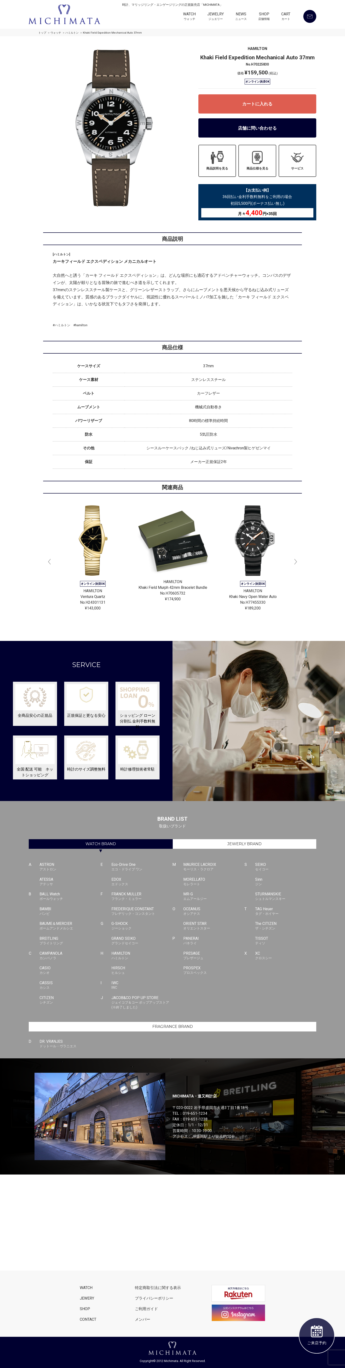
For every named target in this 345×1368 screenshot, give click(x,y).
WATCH (189, 17)
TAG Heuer (285, 911)
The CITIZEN (285, 926)
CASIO (70, 970)
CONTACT (88, 1319)
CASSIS (70, 985)
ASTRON (70, 867)
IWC (141, 985)
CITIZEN (70, 1000)
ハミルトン (72, 32)
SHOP (264, 17)
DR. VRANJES (70, 1044)
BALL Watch (70, 896)
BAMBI (70, 911)
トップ (42, 32)
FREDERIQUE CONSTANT (141, 911)
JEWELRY (215, 17)
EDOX (141, 882)
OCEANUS (213, 911)
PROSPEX (213, 970)
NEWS (241, 17)
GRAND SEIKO (141, 941)
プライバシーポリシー (154, 1298)
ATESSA (70, 882)
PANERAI (213, 941)
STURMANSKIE (285, 896)
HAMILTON (141, 956)
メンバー (142, 1319)
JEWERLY (244, 844)
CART (285, 17)
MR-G (213, 896)
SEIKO (285, 867)
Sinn (285, 882)
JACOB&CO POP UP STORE (141, 1002)
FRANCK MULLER (141, 896)
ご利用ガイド (146, 1309)
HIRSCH (141, 970)
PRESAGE (213, 956)
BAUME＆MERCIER (70, 926)
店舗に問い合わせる (257, 128)
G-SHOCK (141, 926)
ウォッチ (56, 32)
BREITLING (70, 941)
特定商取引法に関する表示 (158, 1287)
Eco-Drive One (141, 867)
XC (285, 956)
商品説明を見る (217, 160)
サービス (297, 160)
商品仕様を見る (257, 160)
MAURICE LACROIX (213, 867)
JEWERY (87, 1298)
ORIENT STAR (213, 926)
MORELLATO (213, 882)
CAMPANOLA (70, 956)
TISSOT (285, 941)
